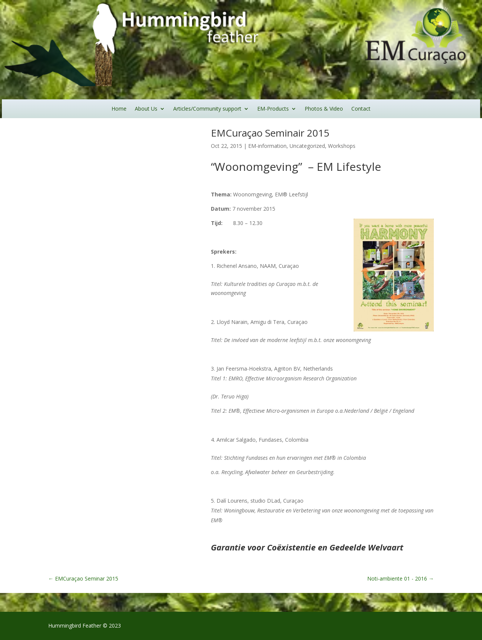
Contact (361, 109)
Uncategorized (307, 145)
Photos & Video (324, 109)
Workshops (341, 145)
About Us (146, 109)
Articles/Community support (207, 109)
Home (119, 109)
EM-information (267, 145)
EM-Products (273, 109)
